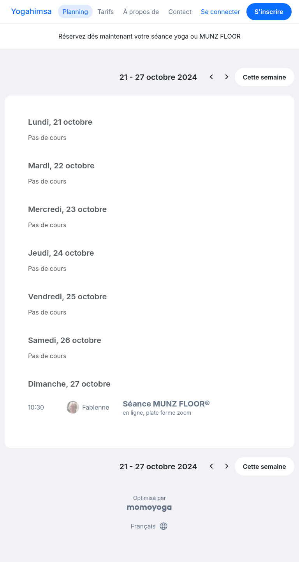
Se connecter (220, 12)
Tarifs (105, 12)
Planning (75, 12)
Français (150, 526)
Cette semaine (264, 77)
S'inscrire (269, 12)
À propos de (141, 12)
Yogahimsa (31, 11)
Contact (179, 12)
